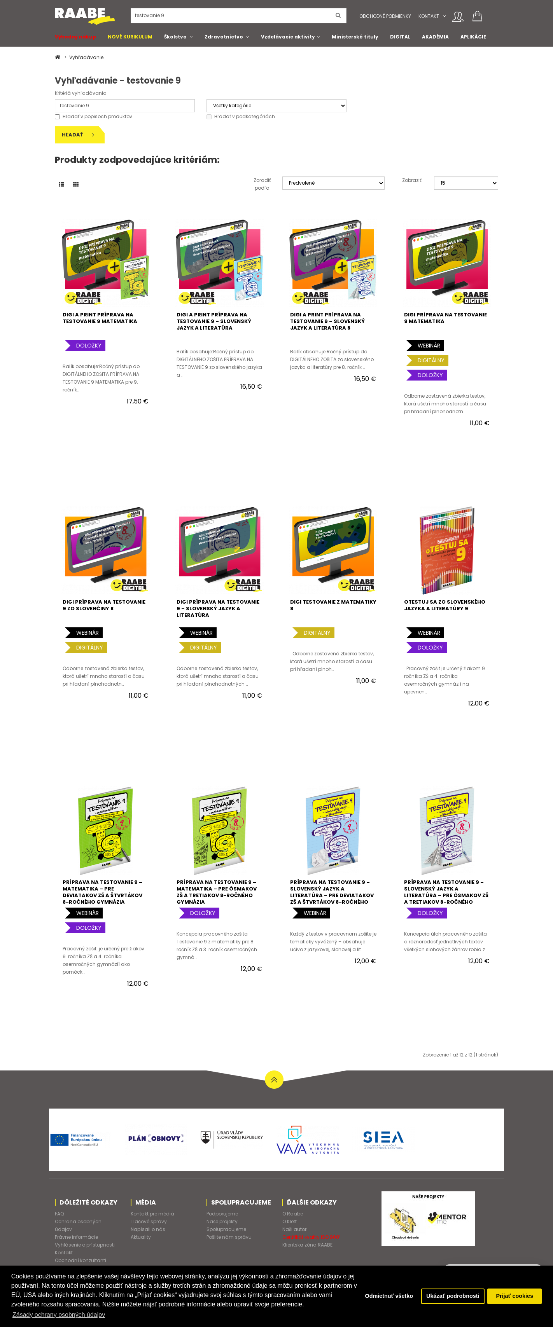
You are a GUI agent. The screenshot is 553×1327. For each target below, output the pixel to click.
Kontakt (428, 16)
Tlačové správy (149, 1221)
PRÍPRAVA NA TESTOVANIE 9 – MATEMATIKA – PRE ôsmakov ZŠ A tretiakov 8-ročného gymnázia (217, 892)
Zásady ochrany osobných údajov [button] (58, 1314)
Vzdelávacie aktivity (288, 36)
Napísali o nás (148, 1229)
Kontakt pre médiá (152, 1213)
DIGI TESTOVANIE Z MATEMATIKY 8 (333, 605)
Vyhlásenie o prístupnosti (85, 1244)
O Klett (289, 1221)
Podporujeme (222, 1213)
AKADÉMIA (435, 36)
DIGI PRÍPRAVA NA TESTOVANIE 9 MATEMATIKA (445, 318)
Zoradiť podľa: (262, 184)
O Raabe (292, 1213)
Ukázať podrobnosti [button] (452, 1296)
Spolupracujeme (226, 1229)
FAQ (59, 1213)
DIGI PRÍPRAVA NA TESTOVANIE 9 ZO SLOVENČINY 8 (104, 605)
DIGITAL (400, 36)
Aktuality (141, 1237)
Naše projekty (222, 1221)
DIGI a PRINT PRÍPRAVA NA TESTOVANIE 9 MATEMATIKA (100, 318)
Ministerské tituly (355, 36)
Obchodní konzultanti (80, 1260)
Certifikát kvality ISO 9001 (311, 1237)
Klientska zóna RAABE (307, 1244)
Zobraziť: (412, 180)
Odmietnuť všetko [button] (389, 1296)
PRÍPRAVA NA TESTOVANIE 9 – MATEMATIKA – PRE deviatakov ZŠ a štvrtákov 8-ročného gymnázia (102, 892)
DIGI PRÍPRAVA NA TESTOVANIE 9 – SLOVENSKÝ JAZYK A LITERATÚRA (218, 608)
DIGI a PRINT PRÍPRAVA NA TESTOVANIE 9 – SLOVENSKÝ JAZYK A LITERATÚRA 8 (327, 321)
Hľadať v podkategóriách (240, 116)
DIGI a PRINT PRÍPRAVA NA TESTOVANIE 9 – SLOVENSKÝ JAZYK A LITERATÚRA (214, 321)
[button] (444, 16)
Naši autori (295, 1229)
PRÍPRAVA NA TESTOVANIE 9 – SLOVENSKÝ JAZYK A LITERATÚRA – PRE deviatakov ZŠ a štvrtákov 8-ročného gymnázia (332, 895)
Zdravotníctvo (224, 36)
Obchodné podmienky (385, 16)
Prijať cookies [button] (514, 1296)
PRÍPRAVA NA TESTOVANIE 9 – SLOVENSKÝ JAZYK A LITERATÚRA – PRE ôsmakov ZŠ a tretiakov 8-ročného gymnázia (446, 895)
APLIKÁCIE (473, 36)
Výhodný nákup (75, 36)
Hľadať (78, 134)
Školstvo (175, 36)
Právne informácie (76, 1237)
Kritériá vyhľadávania (81, 93)
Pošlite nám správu (229, 1237)
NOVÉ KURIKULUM (130, 36)
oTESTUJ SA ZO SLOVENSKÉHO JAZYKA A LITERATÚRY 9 (444, 605)
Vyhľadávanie (86, 57)
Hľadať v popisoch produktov (93, 116)
